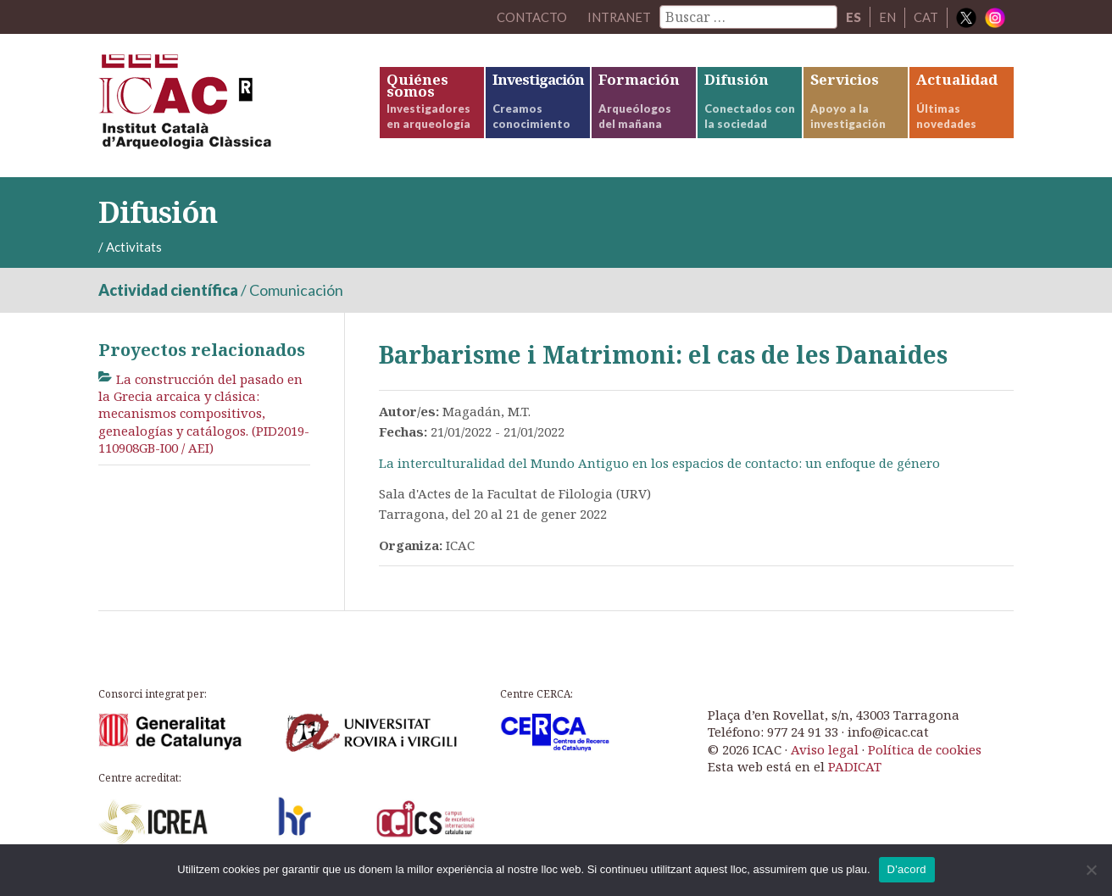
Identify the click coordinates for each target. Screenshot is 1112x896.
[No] (1090, 869)
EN (887, 17)
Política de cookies (924, 751)
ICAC (225, 107)
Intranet (619, 17)
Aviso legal (825, 751)
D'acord (906, 869)
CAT (926, 17)
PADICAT (854, 769)
